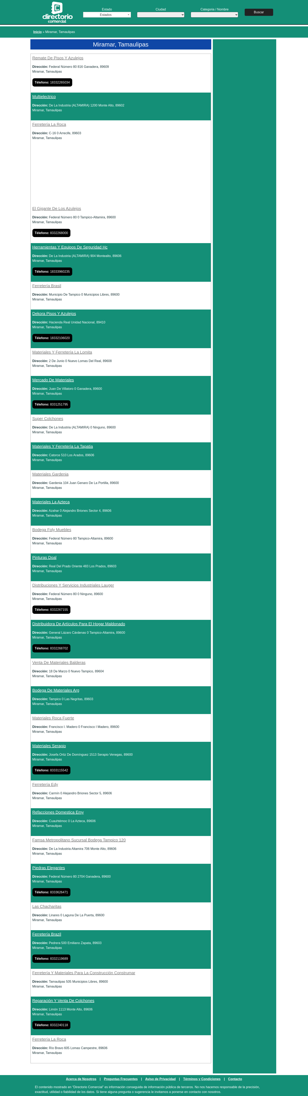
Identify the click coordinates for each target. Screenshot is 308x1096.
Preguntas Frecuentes (121, 1079)
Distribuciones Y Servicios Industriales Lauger (73, 585)
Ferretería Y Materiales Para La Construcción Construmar (83, 973)
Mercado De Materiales (53, 380)
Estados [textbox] (106, 15)
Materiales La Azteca (51, 502)
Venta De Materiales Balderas (59, 662)
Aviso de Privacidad (160, 1079)
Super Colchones (47, 418)
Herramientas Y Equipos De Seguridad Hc (70, 247)
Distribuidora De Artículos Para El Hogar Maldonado (78, 624)
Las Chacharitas (47, 906)
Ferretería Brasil (46, 286)
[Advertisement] (121, 176)
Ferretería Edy (45, 784)
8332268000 (51, 233)
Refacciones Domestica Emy (58, 812)
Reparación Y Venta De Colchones (63, 1000)
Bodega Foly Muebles (51, 529)
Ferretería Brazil (46, 934)
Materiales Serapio (49, 746)
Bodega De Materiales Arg (55, 690)
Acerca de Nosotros (81, 1079)
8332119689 (51, 958)
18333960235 (52, 271)
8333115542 (51, 770)
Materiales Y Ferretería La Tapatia (62, 446)
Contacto (235, 1079)
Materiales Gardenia (50, 474)
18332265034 (52, 82)
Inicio (37, 32)
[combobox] (107, 15)
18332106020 (52, 338)
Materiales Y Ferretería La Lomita (62, 352)
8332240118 (51, 1025)
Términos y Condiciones (202, 1079)
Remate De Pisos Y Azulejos (57, 58)
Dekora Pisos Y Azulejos (54, 313)
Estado (107, 13)
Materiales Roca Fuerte (53, 718)
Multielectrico (44, 96)
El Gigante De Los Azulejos (56, 208)
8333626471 (51, 892)
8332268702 (51, 648)
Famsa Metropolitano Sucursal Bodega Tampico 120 (79, 840)
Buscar (259, 12)
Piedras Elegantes (48, 868)
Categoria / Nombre (214, 13)
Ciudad (160, 13)
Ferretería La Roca (49, 124)
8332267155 (51, 609)
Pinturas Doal (44, 557)
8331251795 (51, 404)
